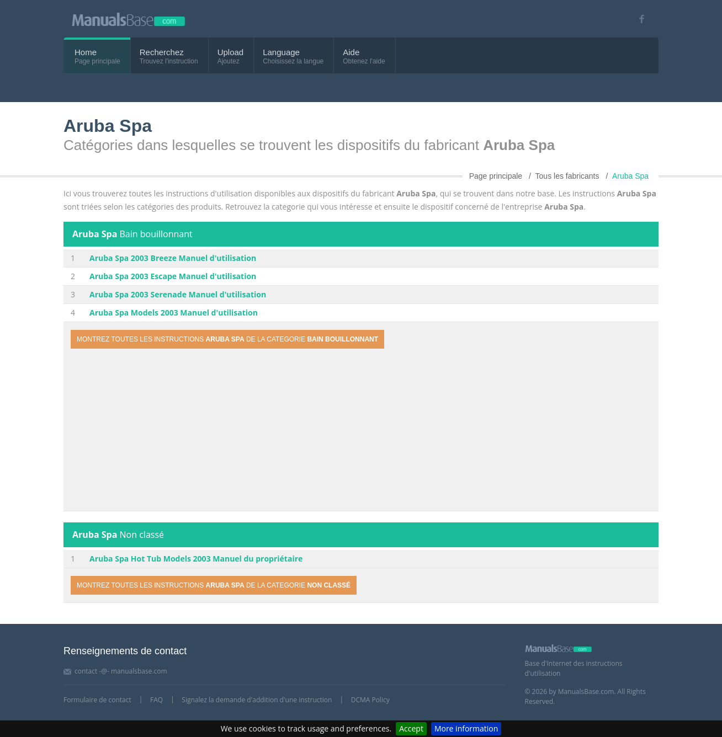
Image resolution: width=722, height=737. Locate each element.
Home (86, 52)
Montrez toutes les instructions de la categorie (227, 339)
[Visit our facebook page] (638, 19)
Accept (411, 728)
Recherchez (162, 52)
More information (466, 728)
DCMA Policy (370, 699)
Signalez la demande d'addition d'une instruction (257, 699)
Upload (230, 52)
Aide (351, 52)
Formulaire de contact (97, 699)
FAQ (156, 699)
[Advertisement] (361, 431)
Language (281, 52)
